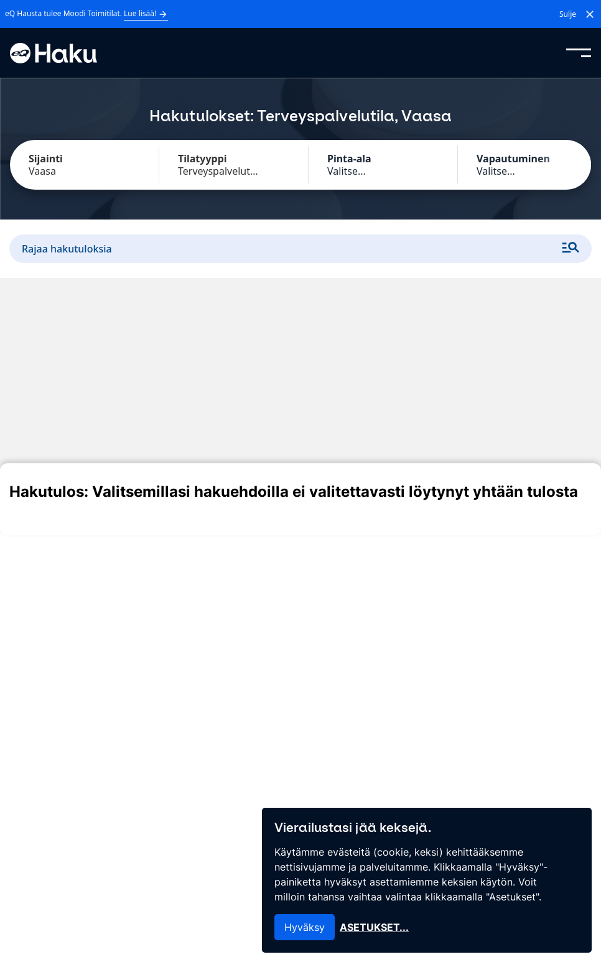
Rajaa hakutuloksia (300, 249)
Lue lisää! (146, 13)
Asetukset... (374, 927)
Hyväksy (304, 927)
